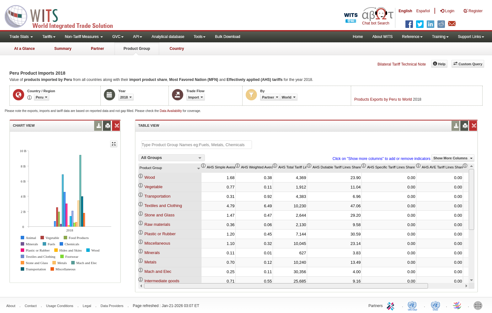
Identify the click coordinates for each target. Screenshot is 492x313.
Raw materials (157, 224)
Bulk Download (227, 36)
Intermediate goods (161, 281)
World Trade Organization (457, 305)
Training (440, 36)
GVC (118, 36)
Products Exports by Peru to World (383, 99)
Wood (149, 177)
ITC (391, 305)
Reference (412, 36)
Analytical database (168, 36)
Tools (200, 36)
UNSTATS (435, 305)
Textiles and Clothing (163, 205)
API (137, 36)
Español (423, 11)
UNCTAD (413, 305)
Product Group (137, 48)
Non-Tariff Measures (84, 36)
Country (176, 48)
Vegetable (153, 186)
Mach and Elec (157, 271)
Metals (150, 262)
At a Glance (24, 48)
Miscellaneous (157, 243)
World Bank (479, 305)
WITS (63, 15)
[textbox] (197, 145)
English (405, 11)
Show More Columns (453, 158)
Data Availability (171, 111)
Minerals (152, 252)
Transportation (157, 196)
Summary (63, 48)
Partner (97, 48)
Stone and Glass (159, 215)
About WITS (382, 36)
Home (358, 36)
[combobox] (171, 157)
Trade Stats (21, 36)
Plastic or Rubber (160, 233)
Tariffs (49, 36)
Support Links (471, 36)
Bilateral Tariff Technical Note (401, 64)
